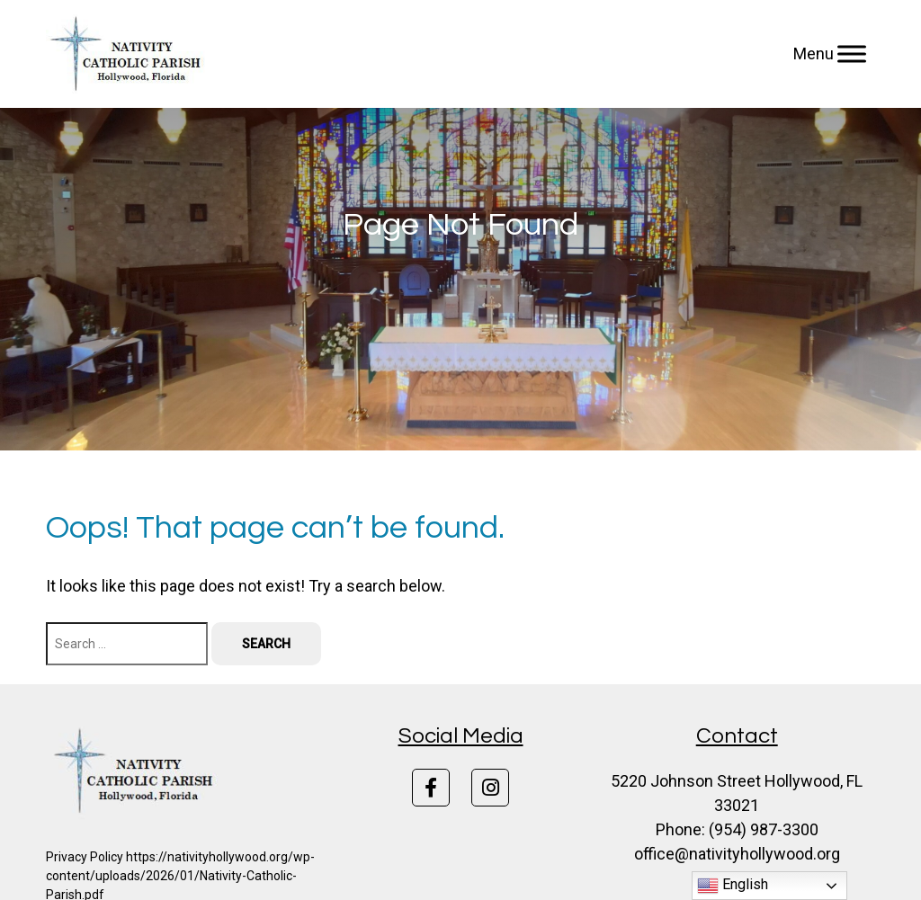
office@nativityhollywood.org (737, 853)
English (732, 885)
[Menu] (851, 53)
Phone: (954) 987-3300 (737, 829)
